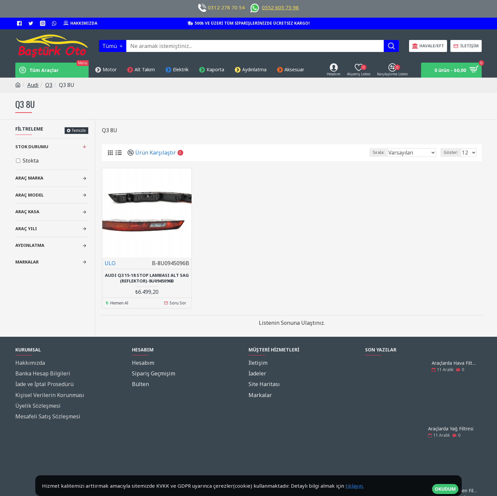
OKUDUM (445, 486)
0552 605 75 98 (280, 7)
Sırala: (386, 152)
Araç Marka (29, 178)
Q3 (48, 85)
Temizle (78, 130)
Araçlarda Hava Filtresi (454, 361)
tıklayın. (354, 485)
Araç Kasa (27, 212)
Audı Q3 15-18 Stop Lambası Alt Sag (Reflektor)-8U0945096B (147, 278)
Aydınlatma (29, 245)
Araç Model (29, 195)
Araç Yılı (26, 229)
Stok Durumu (31, 147)
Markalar (27, 262)
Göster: (453, 152)
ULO (110, 263)
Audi (33, 85)
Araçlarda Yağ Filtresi (450, 427)
